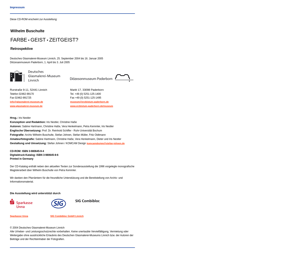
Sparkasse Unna (19, 216)
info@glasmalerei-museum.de (26, 101)
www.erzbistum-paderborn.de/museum (91, 106)
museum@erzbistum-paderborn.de (89, 101)
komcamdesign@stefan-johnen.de (106, 143)
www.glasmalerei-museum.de (26, 106)
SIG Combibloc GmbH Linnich (67, 216)
